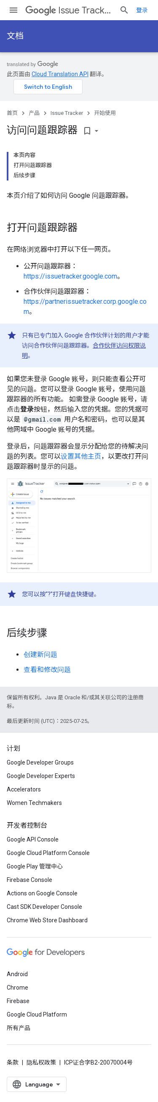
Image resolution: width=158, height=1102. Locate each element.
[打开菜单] (13, 10)
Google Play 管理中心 (35, 866)
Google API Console (33, 839)
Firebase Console (29, 879)
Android (17, 974)
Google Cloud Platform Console (48, 853)
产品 (34, 113)
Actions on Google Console (42, 893)
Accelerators (24, 789)
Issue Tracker (68, 10)
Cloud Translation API (60, 74)
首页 (12, 113)
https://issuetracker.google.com (70, 276)
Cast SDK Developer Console (44, 906)
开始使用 (105, 113)
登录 (142, 10)
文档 (15, 36)
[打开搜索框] (124, 10)
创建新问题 (40, 655)
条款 (13, 1062)
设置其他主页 (81, 456)
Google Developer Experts (41, 776)
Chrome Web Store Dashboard (47, 920)
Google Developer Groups (40, 762)
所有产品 (18, 1028)
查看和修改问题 (47, 670)
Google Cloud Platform (37, 1014)
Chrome (17, 987)
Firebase (18, 1001)
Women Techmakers (34, 802)
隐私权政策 (41, 1062)
